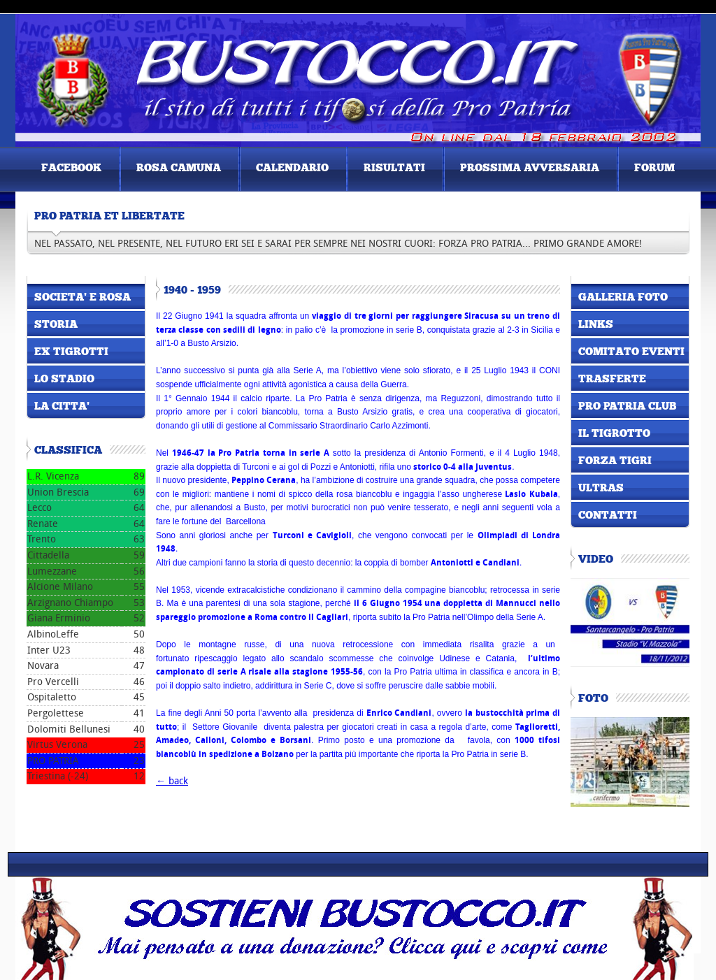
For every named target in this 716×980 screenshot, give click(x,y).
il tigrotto (614, 434)
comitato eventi (631, 352)
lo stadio (64, 379)
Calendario (292, 168)
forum (654, 168)
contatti (607, 515)
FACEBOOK (71, 168)
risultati (394, 168)
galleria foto (623, 297)
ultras (601, 488)
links (595, 325)
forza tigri (615, 461)
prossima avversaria (529, 168)
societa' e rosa (82, 297)
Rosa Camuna (178, 168)
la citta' (62, 406)
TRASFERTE (612, 379)
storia (56, 325)
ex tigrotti (71, 352)
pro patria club (627, 406)
